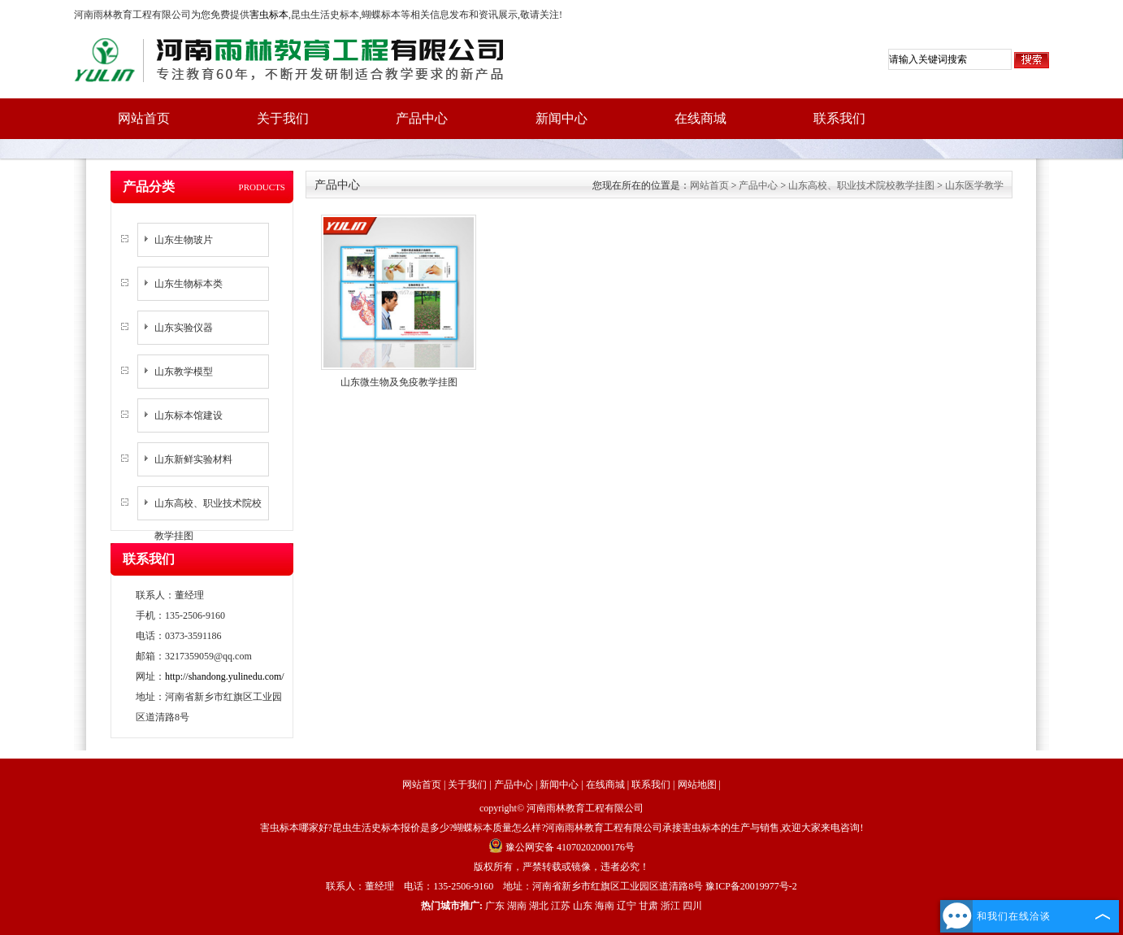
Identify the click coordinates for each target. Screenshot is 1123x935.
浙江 (670, 905)
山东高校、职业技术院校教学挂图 (208, 519)
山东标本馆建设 (188, 415)
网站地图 (697, 784)
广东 (495, 905)
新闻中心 (561, 118)
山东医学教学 (974, 185)
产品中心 (422, 118)
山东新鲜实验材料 (193, 459)
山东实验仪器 (183, 327)
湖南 (517, 905)
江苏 (560, 905)
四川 (692, 905)
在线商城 (700, 118)
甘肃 (648, 905)
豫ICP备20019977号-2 (751, 886)
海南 (604, 905)
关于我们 (283, 118)
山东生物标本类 (188, 283)
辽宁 (626, 905)
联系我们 (839, 118)
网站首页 (144, 118)
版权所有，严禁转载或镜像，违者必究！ (561, 866)
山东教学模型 (183, 371)
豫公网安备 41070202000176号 (561, 847)
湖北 (538, 905)
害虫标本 (268, 14)
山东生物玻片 (183, 240)
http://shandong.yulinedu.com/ (224, 676)
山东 (582, 905)
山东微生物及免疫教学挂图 (398, 382)
